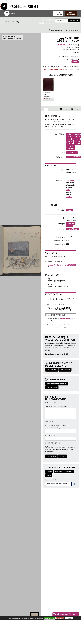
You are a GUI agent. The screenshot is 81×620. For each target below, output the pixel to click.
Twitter (49, 472)
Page (58, 13)
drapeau (76, 139)
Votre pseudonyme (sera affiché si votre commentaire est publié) (57, 427)
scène (69, 134)
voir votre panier (72, 30)
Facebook (58, 472)
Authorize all (49, 618)
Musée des (54, 69)
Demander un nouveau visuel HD (55, 354)
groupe (70, 137)
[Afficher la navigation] (7, 13)
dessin (75, 62)
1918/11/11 (72, 153)
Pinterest (69, 472)
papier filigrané (72, 229)
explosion (71, 149)
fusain (70, 226)
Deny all (60, 618)
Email (49, 475)
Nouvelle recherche (46, 22)
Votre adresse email (51, 436)
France (68, 190)
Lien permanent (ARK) (51, 480)
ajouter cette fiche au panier (56, 384)
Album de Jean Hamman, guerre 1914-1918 (48, 93)
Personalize (69, 618)
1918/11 (69, 197)
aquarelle (71, 223)
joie (69, 139)
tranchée (70, 146)
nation (70, 141)
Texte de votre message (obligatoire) (56, 407)
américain (71, 144)
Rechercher (74, 21)
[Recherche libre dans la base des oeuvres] (61, 20)
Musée (71, 13)
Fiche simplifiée (52, 370)
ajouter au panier (56, 30)
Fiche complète (65, 370)
